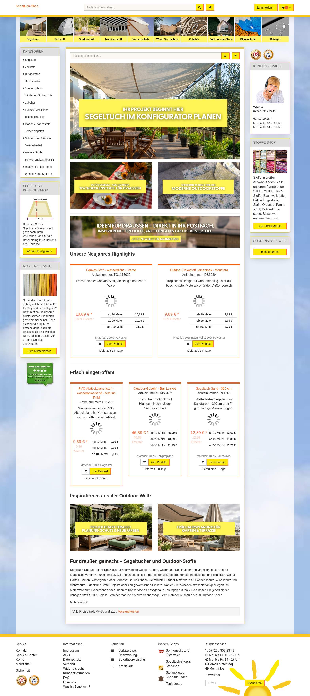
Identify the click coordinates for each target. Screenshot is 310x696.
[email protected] (221, 664)
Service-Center (26, 655)
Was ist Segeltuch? (76, 686)
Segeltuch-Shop (27, 6)
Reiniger (275, 39)
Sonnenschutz (140, 39)
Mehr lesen (77, 602)
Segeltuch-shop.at (178, 661)
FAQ (66, 677)
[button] (286, 7)
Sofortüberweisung (131, 659)
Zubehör (194, 39)
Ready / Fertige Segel (37, 166)
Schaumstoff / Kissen (37, 138)
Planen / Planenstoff (36, 124)
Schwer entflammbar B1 (38, 159)
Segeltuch (33, 39)
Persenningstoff (33, 131)
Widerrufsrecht (73, 668)
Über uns (69, 682)
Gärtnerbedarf (32, 145)
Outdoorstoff (87, 39)
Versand (69, 664)
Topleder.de (174, 683)
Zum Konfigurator (39, 251)
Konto (20, 659)
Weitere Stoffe (32, 152)
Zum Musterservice (39, 351)
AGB (66, 655)
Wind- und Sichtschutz (37, 95)
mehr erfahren (270, 251)
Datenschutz (72, 659)
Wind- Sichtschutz (167, 39)
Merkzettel (23, 664)
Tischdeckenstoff (34, 116)
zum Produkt (115, 343)
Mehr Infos (216, 668)
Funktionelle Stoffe (221, 39)
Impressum (71, 650)
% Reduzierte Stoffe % (37, 173)
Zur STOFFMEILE (270, 226)
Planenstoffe (248, 39)
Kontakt (21, 650)
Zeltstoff (60, 39)
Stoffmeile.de (175, 672)
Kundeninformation (76, 673)
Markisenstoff (113, 39)
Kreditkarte (126, 666)
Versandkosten (128, 611)
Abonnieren (255, 683)
